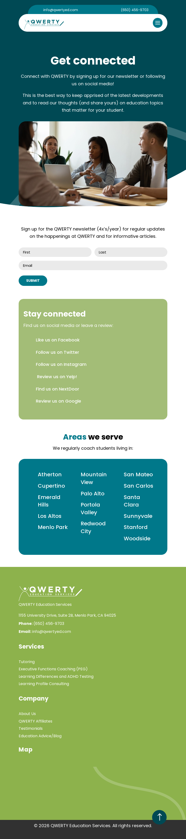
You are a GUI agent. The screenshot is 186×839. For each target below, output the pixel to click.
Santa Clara (132, 501)
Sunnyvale (138, 516)
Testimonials (31, 728)
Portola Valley (90, 508)
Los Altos (50, 516)
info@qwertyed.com (60, 9)
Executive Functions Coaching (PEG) (53, 669)
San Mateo (138, 474)
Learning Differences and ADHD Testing (56, 676)
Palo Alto (92, 493)
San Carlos (138, 486)
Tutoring (27, 662)
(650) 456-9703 (134, 9)
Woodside (137, 538)
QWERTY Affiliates (35, 721)
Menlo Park (53, 527)
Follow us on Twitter (57, 352)
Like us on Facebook (58, 340)
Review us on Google (58, 401)
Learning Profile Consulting (44, 684)
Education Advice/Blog (40, 736)
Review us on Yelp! (56, 377)
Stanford (135, 527)
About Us (27, 713)
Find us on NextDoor (57, 389)
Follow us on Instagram (61, 364)
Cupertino (51, 486)
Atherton (50, 474)
